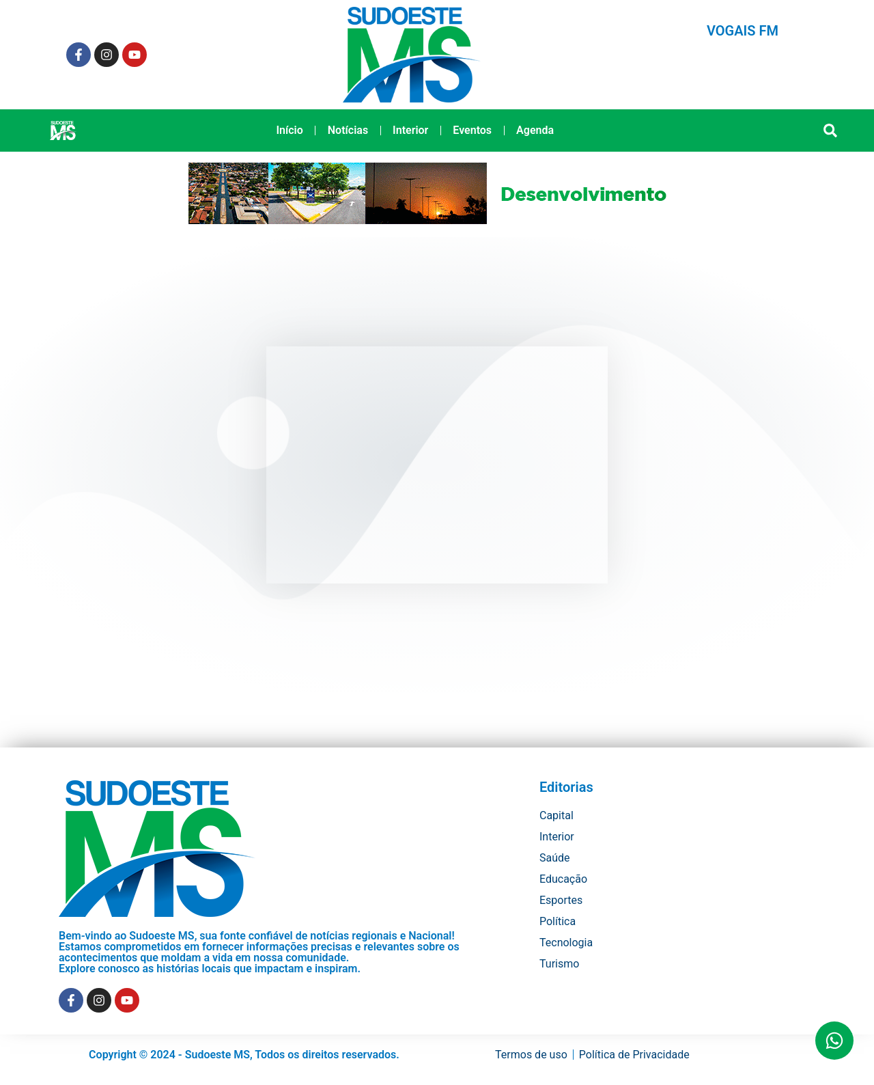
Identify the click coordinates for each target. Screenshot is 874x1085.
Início (289, 130)
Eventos (472, 130)
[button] (830, 131)
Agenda (535, 130)
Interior (410, 130)
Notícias (348, 130)
